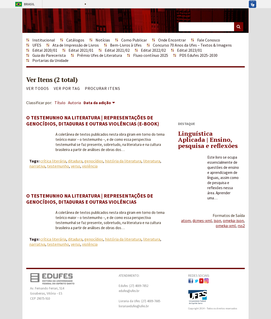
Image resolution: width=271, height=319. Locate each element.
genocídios (93, 160)
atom (186, 220)
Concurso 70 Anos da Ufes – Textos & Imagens (192, 45)
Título (60, 102)
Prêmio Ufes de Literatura (99, 55)
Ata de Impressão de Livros (75, 45)
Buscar (238, 26)
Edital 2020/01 (44, 50)
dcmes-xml (202, 220)
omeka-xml (226, 225)
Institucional (43, 40)
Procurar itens (102, 88)
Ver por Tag (67, 88)
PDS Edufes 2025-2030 (198, 55)
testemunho (58, 166)
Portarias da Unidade (50, 60)
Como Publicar (134, 40)
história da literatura (123, 160)
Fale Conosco (208, 40)
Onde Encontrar (172, 40)
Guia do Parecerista (49, 55)
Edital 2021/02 (117, 50)
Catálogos (75, 40)
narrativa (37, 166)
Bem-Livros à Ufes (126, 45)
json (217, 220)
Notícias (103, 40)
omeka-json (233, 220)
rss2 (241, 225)
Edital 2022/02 (153, 50)
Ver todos (37, 88)
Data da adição (97, 102)
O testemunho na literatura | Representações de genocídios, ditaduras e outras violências (89, 198)
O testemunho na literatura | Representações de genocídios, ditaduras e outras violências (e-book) (92, 120)
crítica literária (53, 160)
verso (75, 166)
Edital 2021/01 (81, 50)
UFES (36, 45)
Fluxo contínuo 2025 (150, 55)
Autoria (74, 102)
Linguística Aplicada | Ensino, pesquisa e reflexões (208, 139)
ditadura (75, 160)
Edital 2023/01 (189, 50)
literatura (151, 160)
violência (90, 166)
